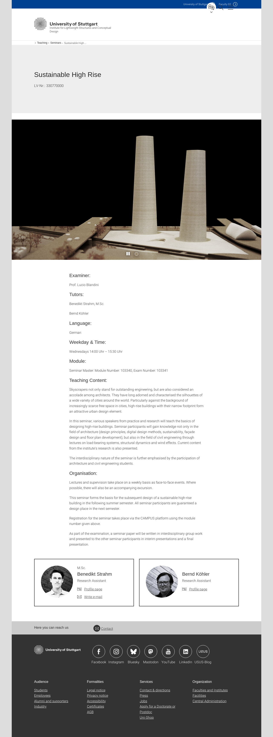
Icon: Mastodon (150, 651)
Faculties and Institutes (210, 690)
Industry (40, 706)
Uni (196, 4)
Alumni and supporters (51, 701)
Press (144, 695)
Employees (42, 695)
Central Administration (210, 701)
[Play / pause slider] (128, 254)
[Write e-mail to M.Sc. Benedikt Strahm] (89, 597)
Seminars (55, 42)
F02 (225, 4)
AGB (90, 712)
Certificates (95, 706)
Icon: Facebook (98, 651)
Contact (103, 628)
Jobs (143, 701)
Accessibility (96, 701)
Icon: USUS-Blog (203, 651)
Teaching (42, 42)
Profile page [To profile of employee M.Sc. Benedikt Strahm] (93, 589)
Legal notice (96, 690)
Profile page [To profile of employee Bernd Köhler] (198, 589)
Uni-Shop (147, 717)
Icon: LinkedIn (185, 651)
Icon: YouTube (168, 651)
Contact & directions (155, 690)
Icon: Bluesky (133, 651)
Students (41, 690)
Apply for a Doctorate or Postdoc (157, 709)
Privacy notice (97, 695)
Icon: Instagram (116, 651)
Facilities (199, 695)
